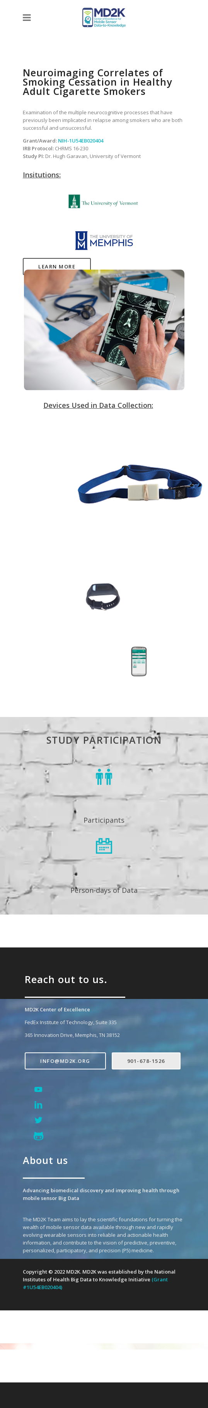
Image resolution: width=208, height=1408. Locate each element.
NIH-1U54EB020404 (80, 140)
